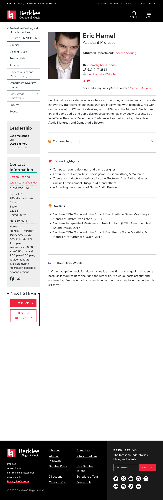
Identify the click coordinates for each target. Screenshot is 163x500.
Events (14, 111)
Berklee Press (58, 466)
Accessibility (14, 477)
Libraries (54, 450)
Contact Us (83, 482)
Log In (152, 3)
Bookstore (83, 450)
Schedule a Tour (87, 477)
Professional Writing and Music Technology (24, 30)
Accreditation (14, 468)
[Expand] (152, 141)
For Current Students (17, 96)
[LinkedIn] (89, 81)
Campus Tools (134, 3)
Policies (11, 464)
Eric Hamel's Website (101, 74)
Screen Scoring (126, 53)
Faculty (14, 105)
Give (114, 3)
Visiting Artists (19, 51)
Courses (14, 45)
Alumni (14, 65)
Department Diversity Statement (23, 85)
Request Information (23, 315)
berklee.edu (14, 3)
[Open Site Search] (134, 14)
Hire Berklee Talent (84, 468)
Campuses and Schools (42, 3)
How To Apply (23, 303)
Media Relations (140, 88)
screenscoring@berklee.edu (26, 182)
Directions (55, 477)
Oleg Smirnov (18, 144)
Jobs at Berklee (86, 456)
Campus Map (57, 482)
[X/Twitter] (85, 81)
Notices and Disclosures (20, 472)
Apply (103, 3)
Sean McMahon (19, 136)
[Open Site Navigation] (149, 14)
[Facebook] (13, 279)
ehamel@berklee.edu (101, 65)
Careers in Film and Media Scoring (21, 74)
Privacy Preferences (18, 481)
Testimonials (17, 58)
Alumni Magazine (55, 458)
